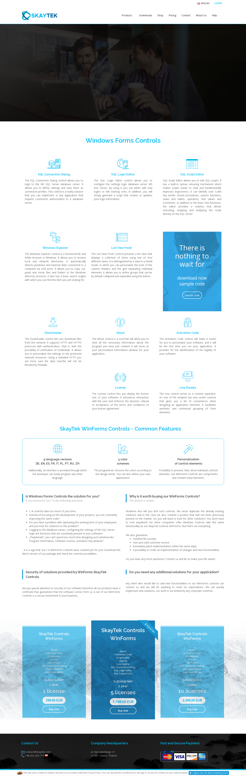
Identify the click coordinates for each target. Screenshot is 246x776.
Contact (186, 15)
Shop (160, 15)
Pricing (172, 15)
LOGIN (218, 3)
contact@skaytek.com (38, 752)
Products (127, 15)
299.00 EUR (54, 700)
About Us (201, 15)
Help (214, 15)
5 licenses (123, 692)
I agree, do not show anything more (209, 772)
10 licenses (192, 691)
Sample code (192, 295)
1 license (54, 691)
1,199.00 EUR (123, 701)
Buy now (54, 709)
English (203, 3)
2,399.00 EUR (192, 700)
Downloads (145, 15)
